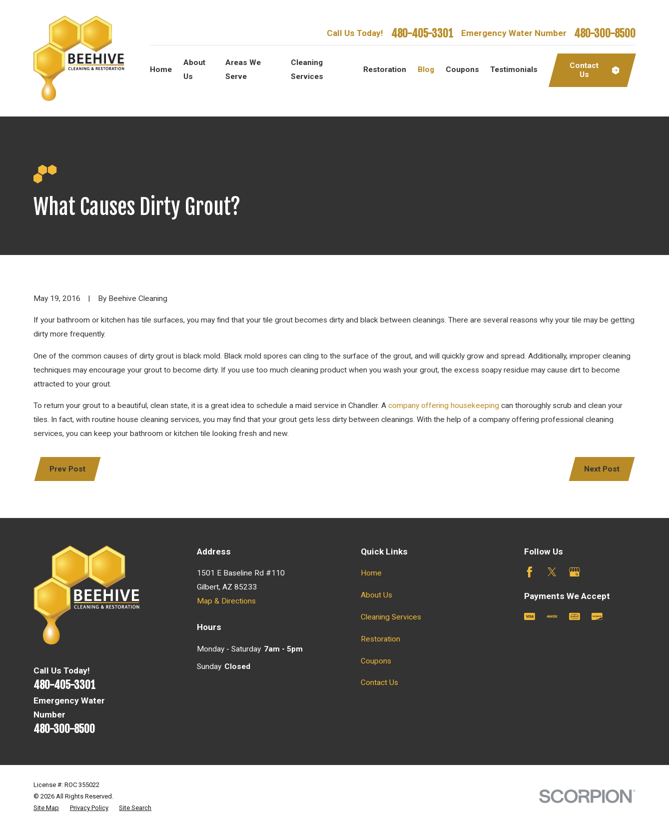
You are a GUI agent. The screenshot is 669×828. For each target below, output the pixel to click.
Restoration (380, 639)
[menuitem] (46, 808)
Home (371, 573)
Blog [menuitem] (426, 69)
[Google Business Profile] (574, 572)
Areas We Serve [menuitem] (243, 69)
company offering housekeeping (444, 405)
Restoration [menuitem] (384, 69)
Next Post (602, 469)
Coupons (376, 661)
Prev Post (67, 469)
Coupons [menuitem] (462, 69)
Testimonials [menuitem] (514, 69)
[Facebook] (529, 572)
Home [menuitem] (161, 69)
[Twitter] (552, 572)
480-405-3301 (422, 33)
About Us (376, 595)
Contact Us (379, 682)
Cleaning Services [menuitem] (307, 69)
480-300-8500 (605, 33)
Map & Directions (226, 601)
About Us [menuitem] (194, 69)
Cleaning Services (391, 617)
